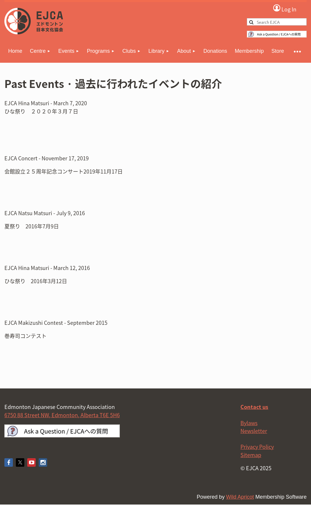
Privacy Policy (257, 447)
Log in (285, 8)
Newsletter (253, 431)
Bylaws (248, 423)
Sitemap (250, 455)
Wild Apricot (240, 497)
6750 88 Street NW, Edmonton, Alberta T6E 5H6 (62, 415)
